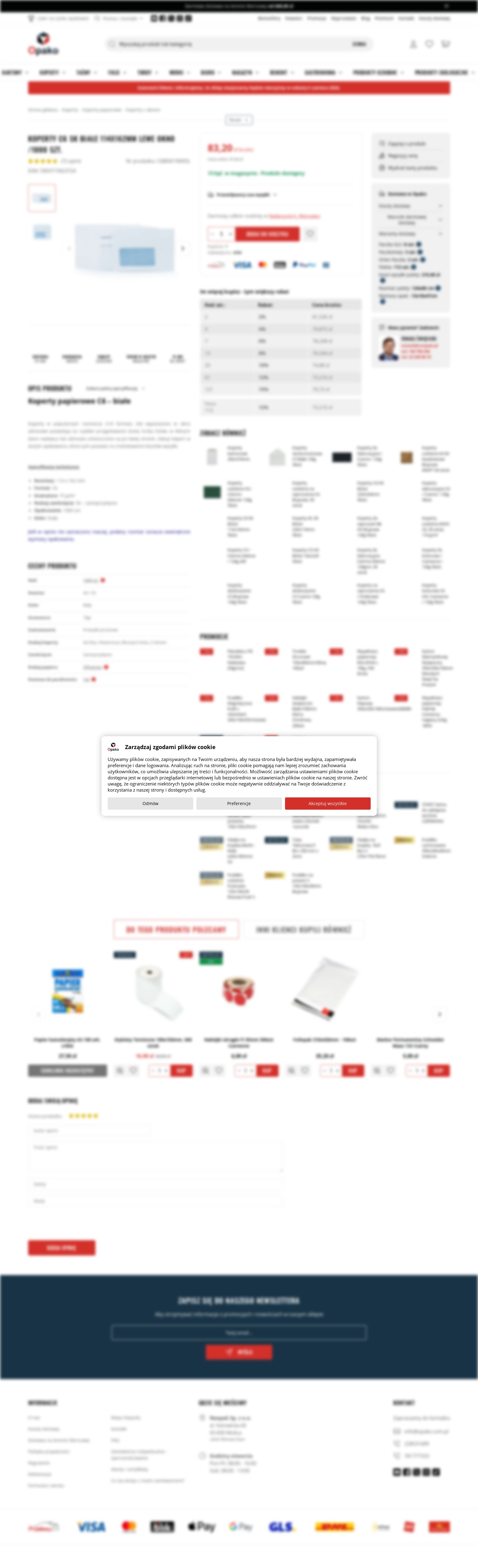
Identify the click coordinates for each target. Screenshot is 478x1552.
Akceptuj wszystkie (328, 803)
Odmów (150, 803)
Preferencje (239, 803)
